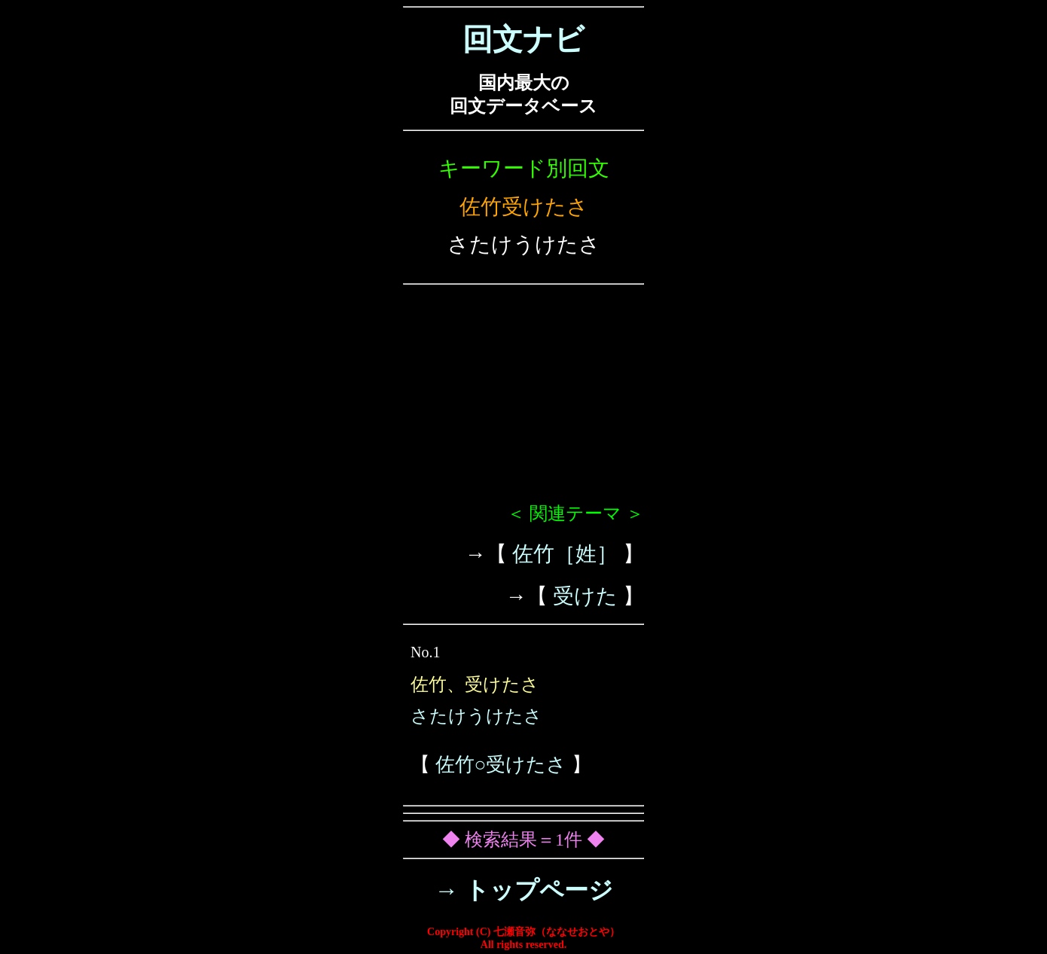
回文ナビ (523, 39)
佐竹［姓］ (565, 553)
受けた (585, 596)
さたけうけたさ (476, 716)
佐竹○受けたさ (501, 765)
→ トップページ (524, 890)
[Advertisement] (523, 400)
